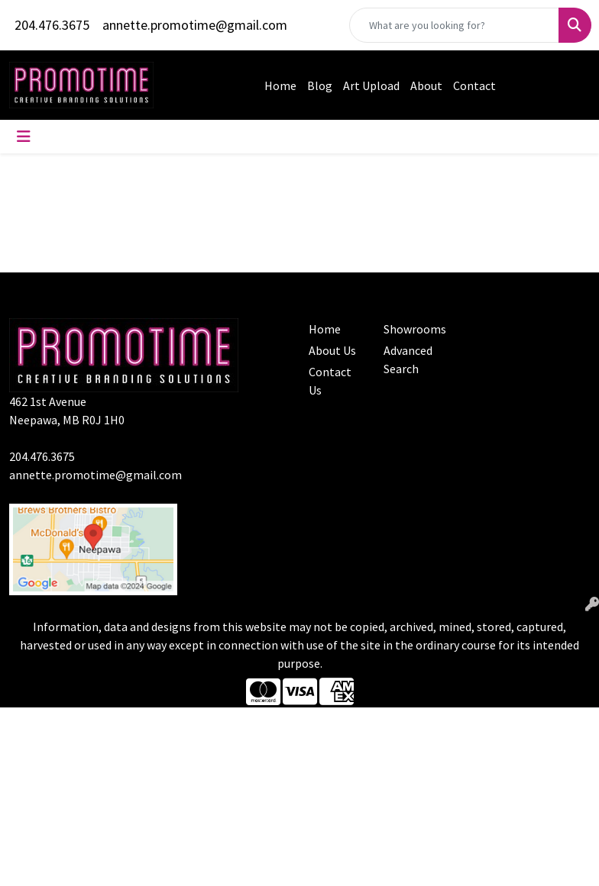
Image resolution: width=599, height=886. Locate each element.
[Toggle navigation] (24, 136)
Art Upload (371, 85)
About (426, 85)
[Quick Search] (454, 25)
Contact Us (330, 381)
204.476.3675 (52, 25)
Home (280, 85)
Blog (319, 85)
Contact (474, 85)
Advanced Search (408, 359)
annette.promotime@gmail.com (194, 25)
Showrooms (412, 329)
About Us (332, 350)
